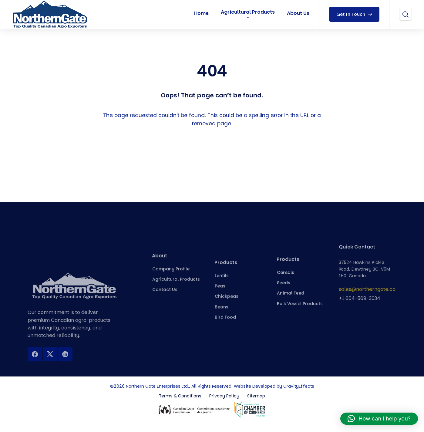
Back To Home (214, 159)
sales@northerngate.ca (367, 291)
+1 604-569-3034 (359, 300)
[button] (379, 419)
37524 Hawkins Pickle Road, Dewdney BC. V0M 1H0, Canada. (364, 274)
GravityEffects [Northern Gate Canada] (298, 386)
